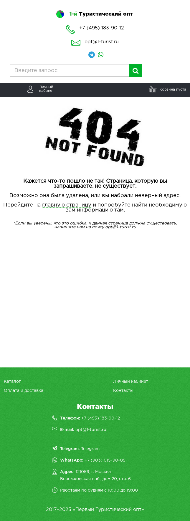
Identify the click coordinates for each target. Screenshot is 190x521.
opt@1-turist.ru (102, 42)
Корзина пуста (172, 89)
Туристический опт (101, 14)
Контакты (123, 390)
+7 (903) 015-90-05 (105, 460)
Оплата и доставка (23, 390)
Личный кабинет (130, 381)
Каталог (12, 381)
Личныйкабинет (46, 89)
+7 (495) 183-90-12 (100, 418)
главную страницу (66, 205)
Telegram (90, 449)
